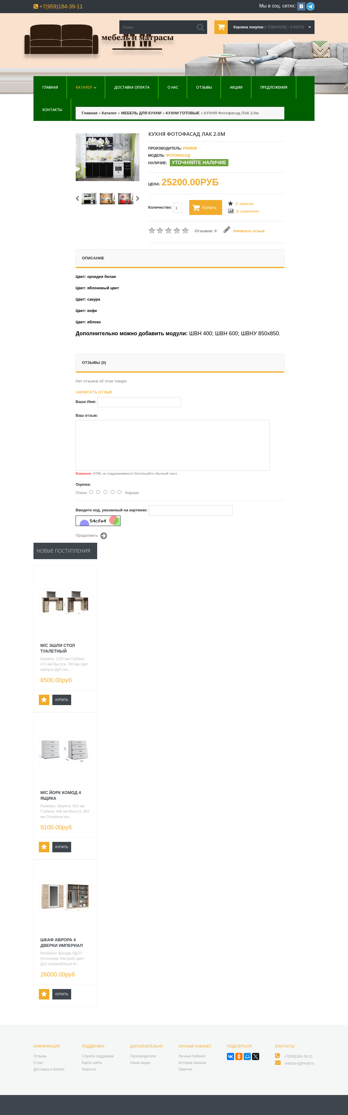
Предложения (273, 87)
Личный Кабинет (192, 1056)
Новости (89, 1069)
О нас (172, 87)
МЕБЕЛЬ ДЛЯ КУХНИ (141, 113)
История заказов (192, 1063)
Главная (50, 87)
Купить (204, 208)
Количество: (165, 208)
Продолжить (91, 536)
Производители (143, 1056)
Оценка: (83, 484)
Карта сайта (92, 1063)
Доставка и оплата (49, 1069)
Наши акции (140, 1063)
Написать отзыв (244, 231)
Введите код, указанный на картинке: (112, 510)
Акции (236, 87)
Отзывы (204, 87)
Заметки (185, 1069)
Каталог (84, 87)
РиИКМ (190, 148)
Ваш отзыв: (87, 415)
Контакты (52, 109)
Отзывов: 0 (206, 231)
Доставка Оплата (131, 87)
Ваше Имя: (86, 401)
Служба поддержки (98, 1056)
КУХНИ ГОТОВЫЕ (182, 113)
